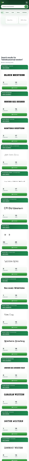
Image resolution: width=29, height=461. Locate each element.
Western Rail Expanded (6, 92)
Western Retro (5, 252)
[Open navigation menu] (26, 2)
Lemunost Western (6, 438)
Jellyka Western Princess (7, 145)
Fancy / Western (6, 121)
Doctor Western (5, 412)
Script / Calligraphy (7, 94)
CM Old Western (5, 199)
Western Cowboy (5, 332)
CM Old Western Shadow (7, 172)
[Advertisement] (14, 40)
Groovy (18, 12)
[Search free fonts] (12, 6)
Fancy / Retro (5, 254)
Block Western (5, 66)
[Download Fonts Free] (2, 2)
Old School (25, 12)
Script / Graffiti (6, 174)
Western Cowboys (5, 305)
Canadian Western (6, 385)
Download (14, 87)
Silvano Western (5, 279)
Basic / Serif (5, 280)
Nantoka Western (5, 119)
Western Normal (5, 225)
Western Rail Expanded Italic (8, 358)
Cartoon (7, 12)
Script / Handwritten (7, 307)
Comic (13, 12)
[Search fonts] (26, 6)
